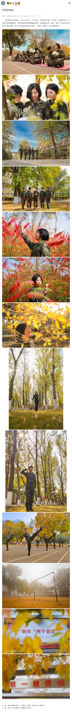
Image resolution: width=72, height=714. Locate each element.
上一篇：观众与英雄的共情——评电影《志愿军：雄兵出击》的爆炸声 (23, 705)
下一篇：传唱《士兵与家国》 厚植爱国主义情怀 (16, 708)
